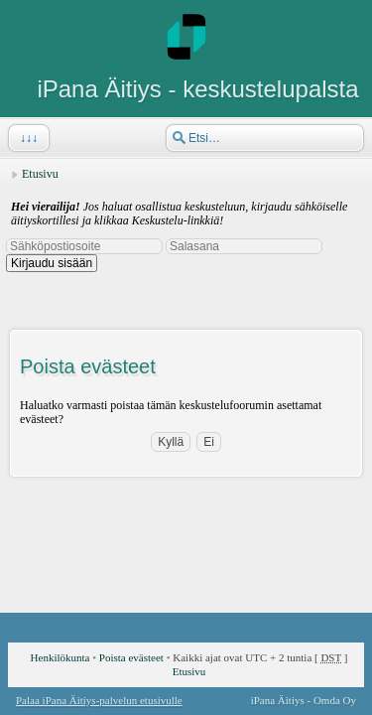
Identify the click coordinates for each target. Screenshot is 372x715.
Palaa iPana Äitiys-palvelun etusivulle (99, 700)
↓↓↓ (27, 138)
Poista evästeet (131, 657)
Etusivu (40, 174)
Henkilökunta (60, 657)
